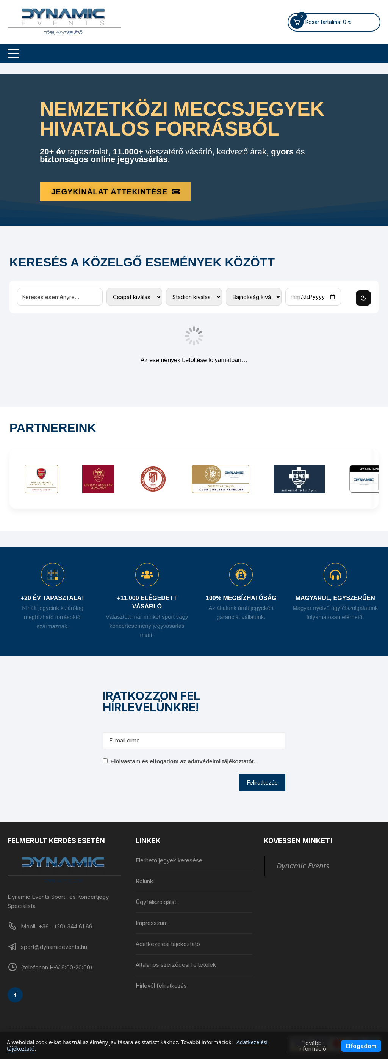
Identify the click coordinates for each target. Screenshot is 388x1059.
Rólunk (144, 881)
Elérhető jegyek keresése (169, 860)
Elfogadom (361, 1046)
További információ (312, 1045)
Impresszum (152, 923)
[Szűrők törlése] (363, 298)
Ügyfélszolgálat (156, 902)
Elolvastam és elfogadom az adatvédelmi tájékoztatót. (182, 761)
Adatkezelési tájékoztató (168, 943)
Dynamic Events (303, 865)
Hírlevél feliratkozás (161, 985)
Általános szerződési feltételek (176, 964)
